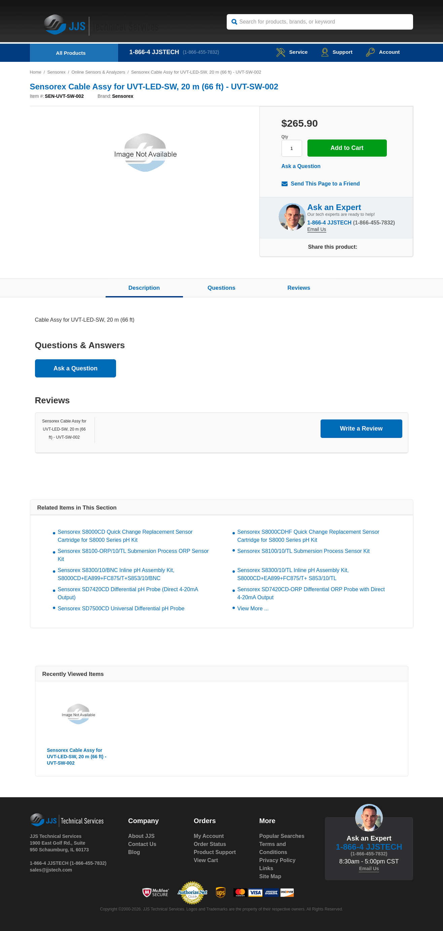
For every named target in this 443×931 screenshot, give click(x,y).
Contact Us (142, 844)
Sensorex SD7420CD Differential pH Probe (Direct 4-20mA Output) (128, 593)
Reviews (298, 288)
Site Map (270, 876)
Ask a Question (301, 166)
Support (336, 52)
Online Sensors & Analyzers (99, 72)
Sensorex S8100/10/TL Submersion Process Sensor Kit (303, 551)
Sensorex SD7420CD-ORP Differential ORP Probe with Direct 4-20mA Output (311, 593)
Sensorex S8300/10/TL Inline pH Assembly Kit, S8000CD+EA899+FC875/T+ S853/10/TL (293, 574)
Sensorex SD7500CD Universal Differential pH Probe (121, 608)
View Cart (206, 860)
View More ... (253, 608)
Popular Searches (282, 836)
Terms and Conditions (273, 848)
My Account (209, 836)
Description (144, 288)
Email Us (316, 229)
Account (382, 52)
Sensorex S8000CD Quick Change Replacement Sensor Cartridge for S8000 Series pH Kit (125, 536)
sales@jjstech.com (51, 870)
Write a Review (361, 428)
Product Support (215, 852)
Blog (134, 852)
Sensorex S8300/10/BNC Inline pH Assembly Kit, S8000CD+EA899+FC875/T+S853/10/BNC (116, 574)
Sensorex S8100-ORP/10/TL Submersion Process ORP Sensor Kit (133, 555)
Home (36, 72)
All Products (70, 53)
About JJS (141, 836)
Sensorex (56, 72)
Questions (221, 288)
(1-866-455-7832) (201, 52)
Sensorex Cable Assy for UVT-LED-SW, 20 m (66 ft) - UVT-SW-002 (64, 429)
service (290, 52)
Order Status (210, 844)
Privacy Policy (277, 860)
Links (266, 868)
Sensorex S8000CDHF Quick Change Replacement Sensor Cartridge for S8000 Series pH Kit (308, 536)
